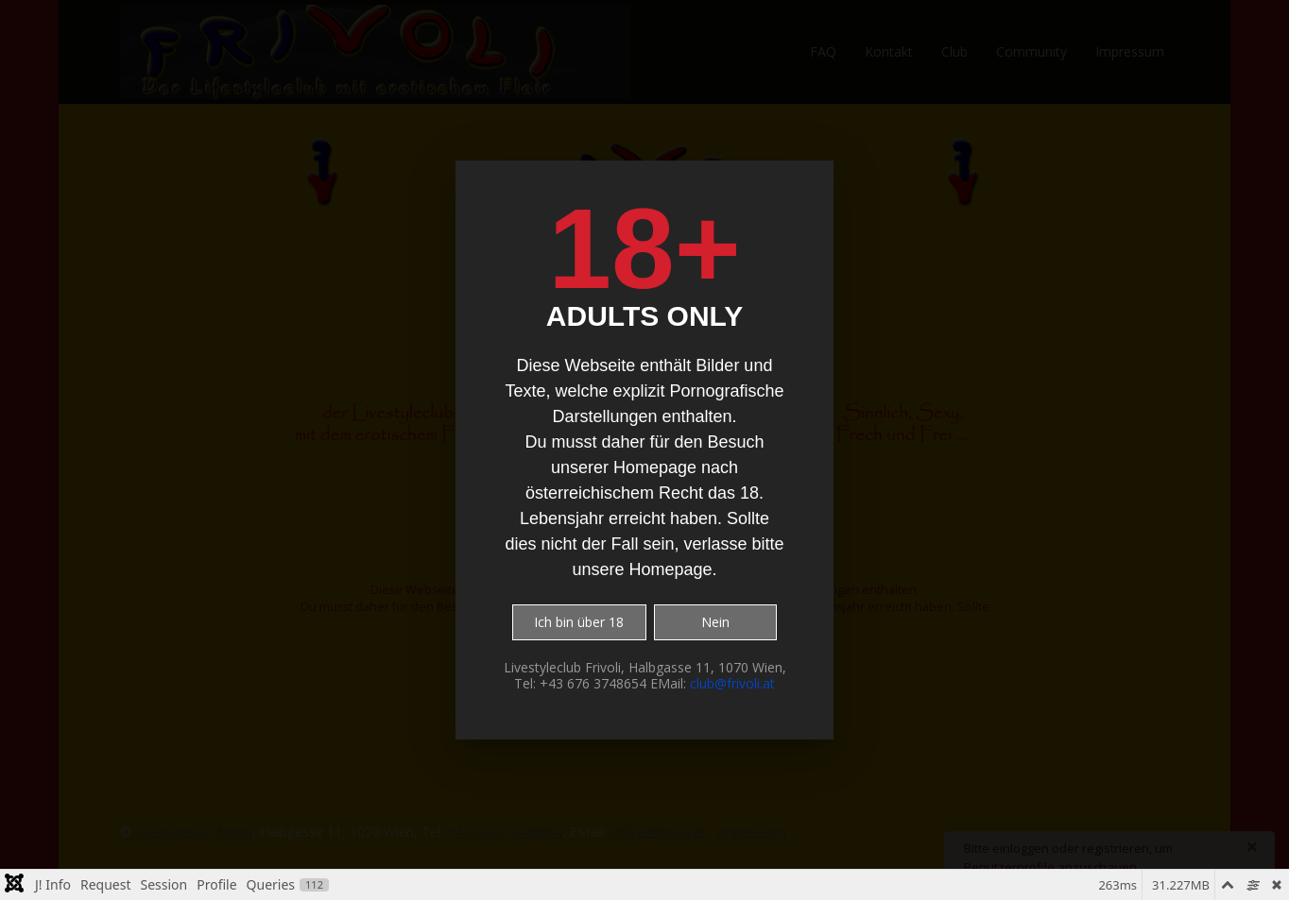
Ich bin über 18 (579, 622)
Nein (715, 622)
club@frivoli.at (732, 683)
